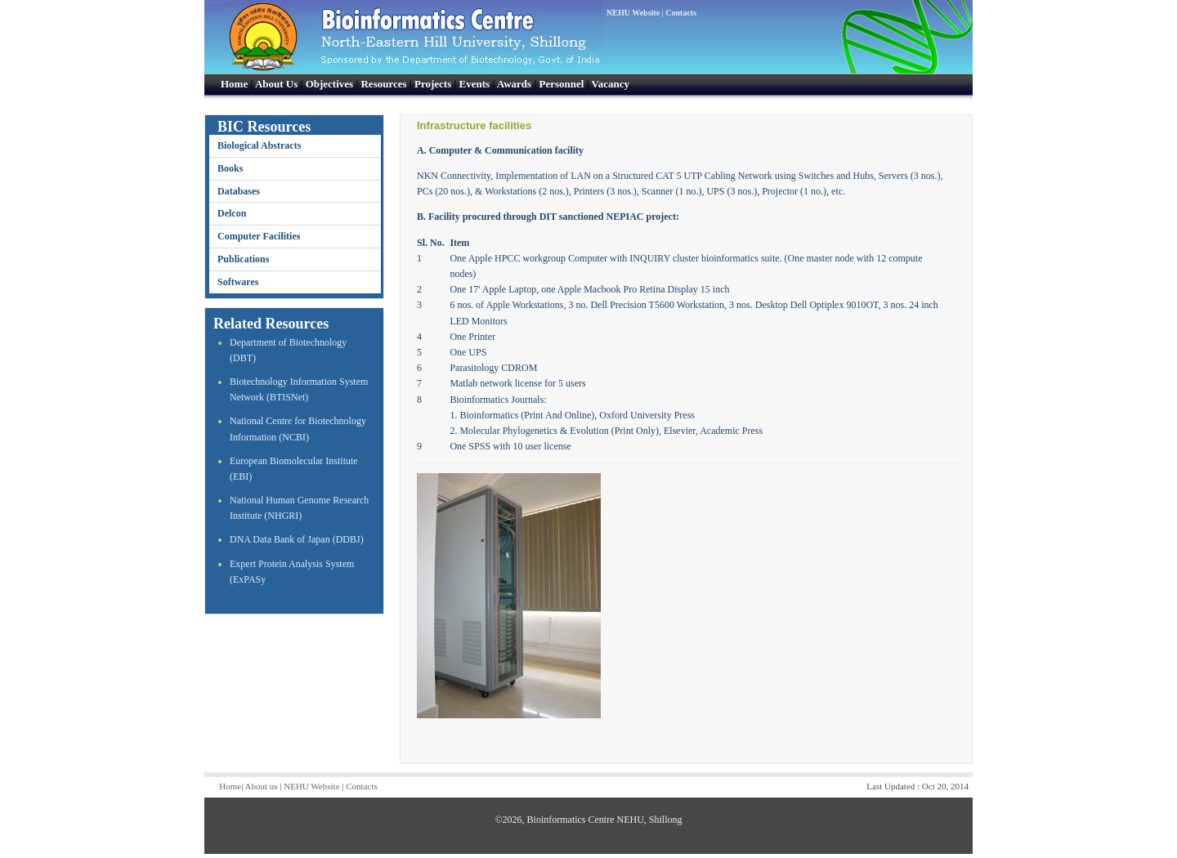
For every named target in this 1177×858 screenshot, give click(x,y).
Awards (514, 84)
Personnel (561, 84)
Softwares (237, 282)
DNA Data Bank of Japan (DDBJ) (297, 539)
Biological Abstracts (259, 145)
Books (230, 168)
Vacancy (610, 84)
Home (234, 84)
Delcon (231, 213)
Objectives (329, 84)
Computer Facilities (258, 236)
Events (474, 84)
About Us (276, 84)
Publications (243, 259)
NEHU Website (633, 12)
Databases (238, 191)
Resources (383, 84)
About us (261, 786)
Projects (432, 84)
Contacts (680, 12)
